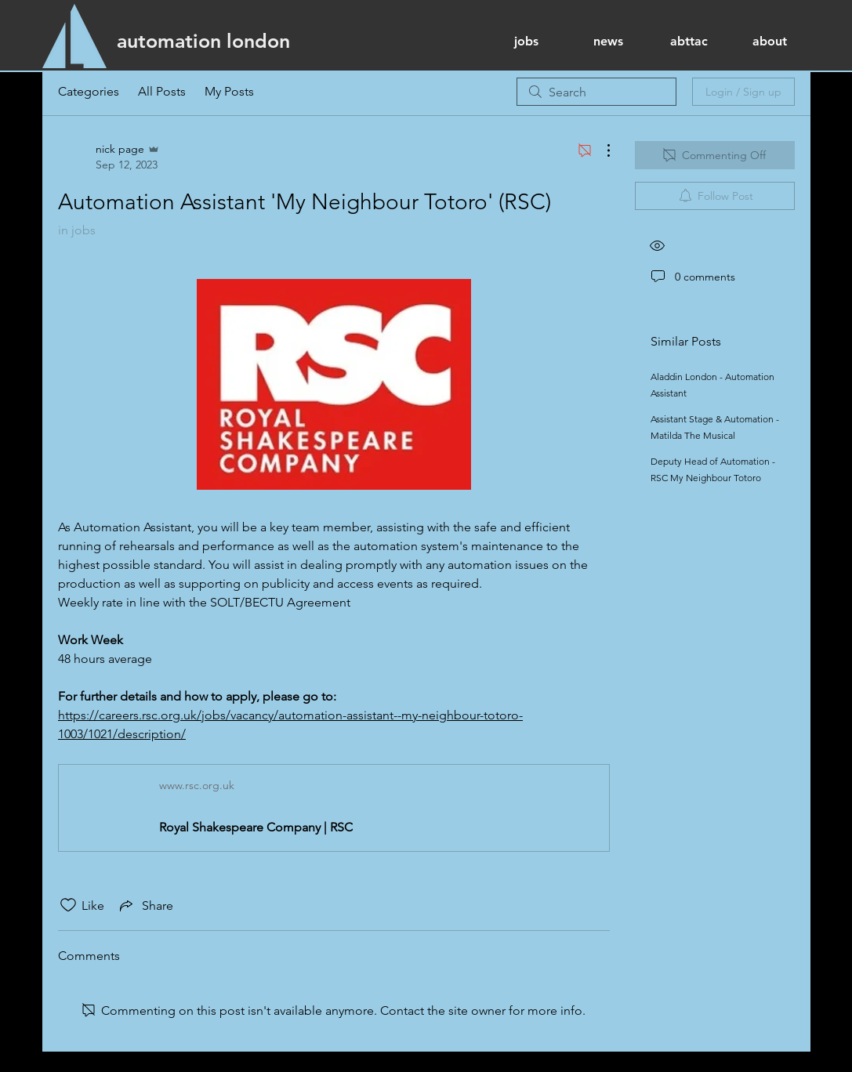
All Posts (162, 91)
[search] (596, 92)
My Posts (229, 91)
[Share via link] (145, 905)
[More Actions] (600, 150)
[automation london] (203, 41)
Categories (88, 91)
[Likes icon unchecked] (68, 905)
